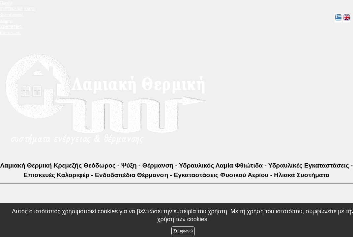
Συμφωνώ (183, 230)
